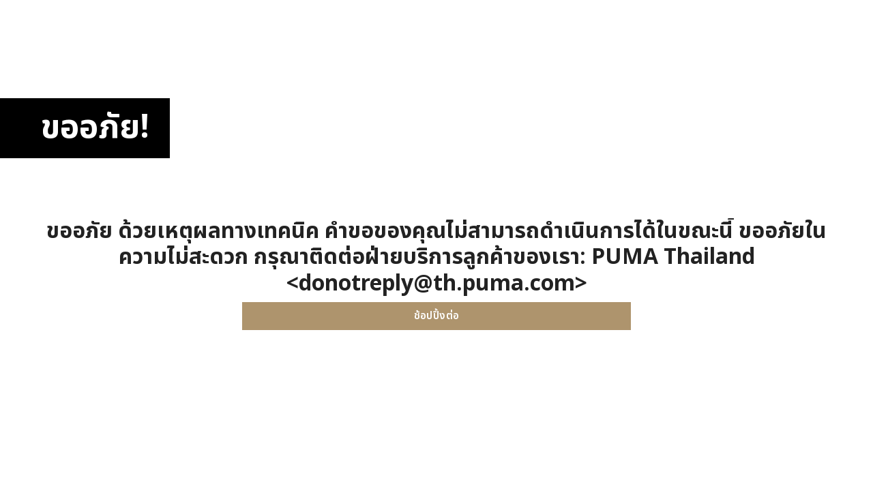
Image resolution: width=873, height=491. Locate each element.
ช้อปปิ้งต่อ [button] (437, 316)
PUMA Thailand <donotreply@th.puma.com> (520, 270)
